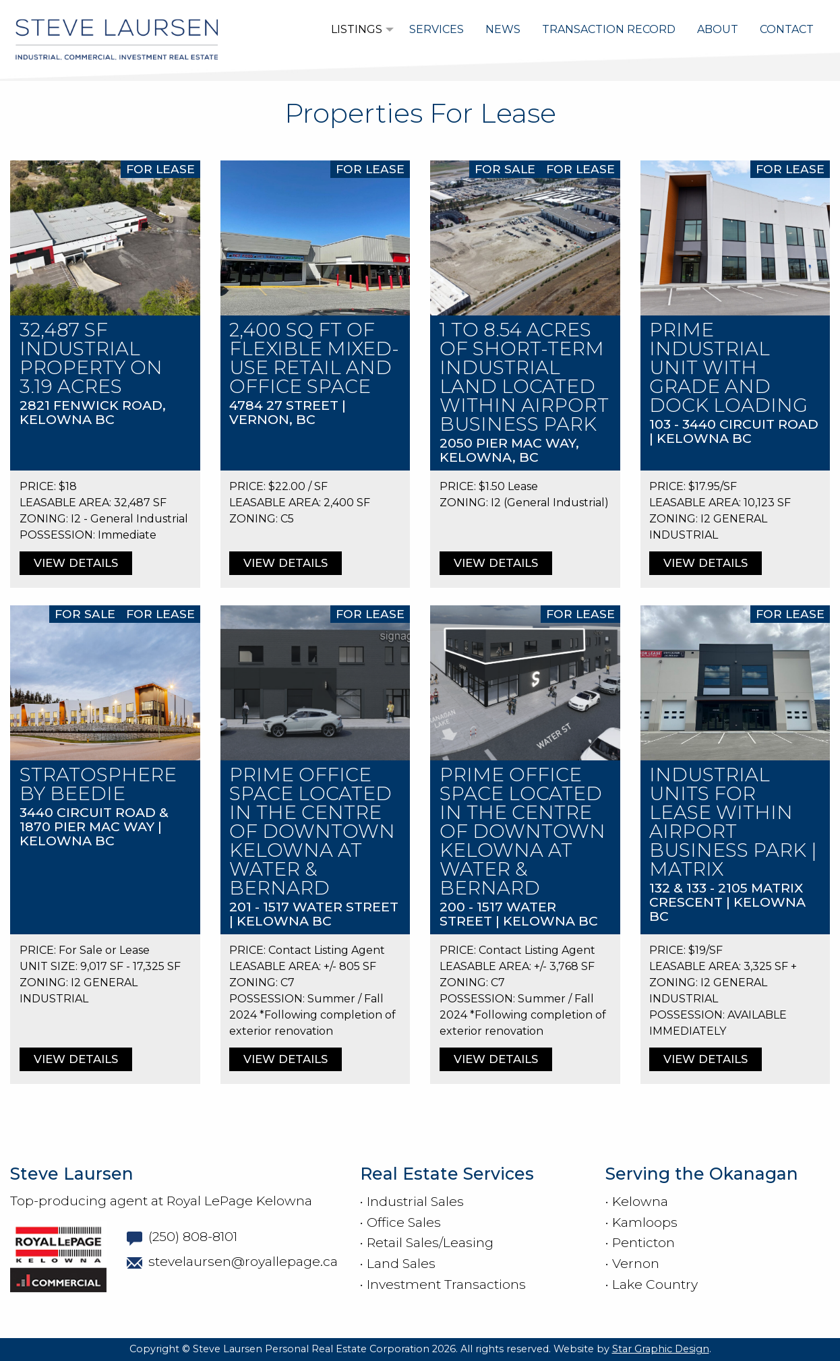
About (717, 29)
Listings (356, 29)
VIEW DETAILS (76, 563)
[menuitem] (359, 29)
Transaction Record (609, 29)
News (502, 29)
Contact (787, 29)
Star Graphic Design (660, 1349)
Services (436, 29)
